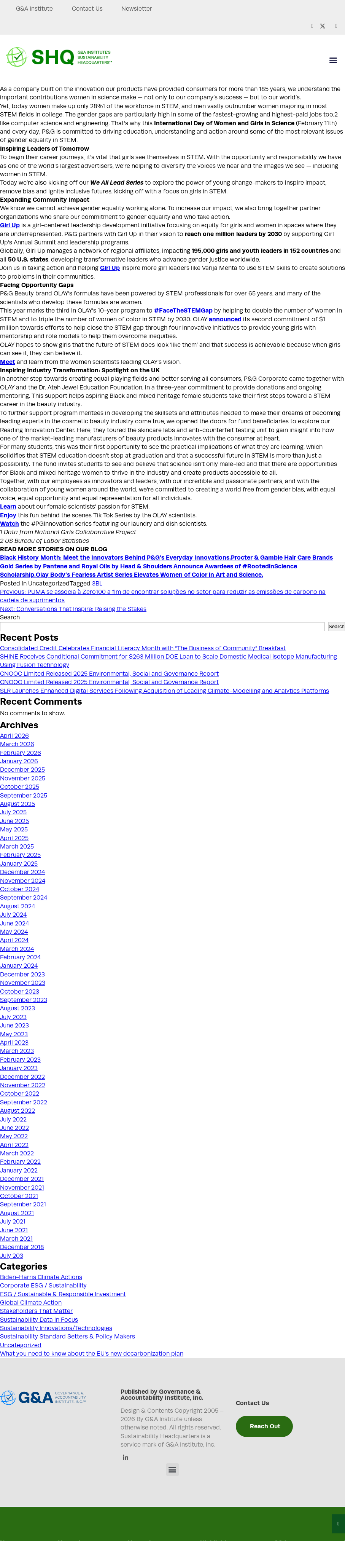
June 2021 (14, 1230)
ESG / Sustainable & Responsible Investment (63, 1294)
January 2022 (19, 1170)
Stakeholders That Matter (36, 1311)
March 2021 (16, 1238)
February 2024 (20, 957)
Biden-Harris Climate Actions (41, 1277)
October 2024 (19, 889)
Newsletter (142, 8)
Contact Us (90, 8)
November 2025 (22, 778)
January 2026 (19, 761)
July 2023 (13, 1017)
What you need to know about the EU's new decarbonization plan (91, 1353)
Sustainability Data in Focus (39, 1319)
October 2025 (19, 786)
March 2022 (17, 1153)
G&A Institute (35, 8)
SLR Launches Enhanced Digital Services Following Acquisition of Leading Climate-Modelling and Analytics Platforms (164, 691)
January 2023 (19, 1068)
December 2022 (22, 1077)
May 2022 (14, 1136)
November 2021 (22, 1187)
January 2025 (19, 863)
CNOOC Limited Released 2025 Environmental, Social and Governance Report (109, 673)
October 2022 (19, 1093)
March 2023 (17, 1051)
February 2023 (20, 1059)
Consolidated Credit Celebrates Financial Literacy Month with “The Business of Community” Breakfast (143, 648)
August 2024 (17, 906)
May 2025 (14, 829)
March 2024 (17, 949)
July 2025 (13, 812)
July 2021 (12, 1221)
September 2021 (23, 1204)
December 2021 (22, 1179)
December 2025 (22, 769)
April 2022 (14, 1145)
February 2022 (20, 1161)
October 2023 (19, 991)
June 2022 (14, 1128)
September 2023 (23, 1000)
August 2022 (17, 1110)
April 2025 (14, 838)
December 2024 (22, 872)
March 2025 (17, 846)
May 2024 (14, 931)
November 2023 (22, 982)
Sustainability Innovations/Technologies (56, 1328)
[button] (333, 60)
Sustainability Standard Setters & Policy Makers (67, 1336)
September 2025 (23, 795)
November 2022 (22, 1085)
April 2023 (14, 1042)
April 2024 (14, 940)
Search (10, 617)
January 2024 (19, 965)
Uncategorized (20, 1345)
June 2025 (14, 821)
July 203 (11, 1255)
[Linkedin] (125, 1458)
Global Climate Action (31, 1302)
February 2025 (20, 855)
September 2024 (23, 897)
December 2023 (22, 974)
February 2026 (20, 753)
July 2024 (13, 914)
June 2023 (14, 1025)
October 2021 (19, 1196)
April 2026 (14, 735)
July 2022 (13, 1119)
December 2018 (22, 1247)
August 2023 (17, 1008)
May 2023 (14, 1034)
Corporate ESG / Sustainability (43, 1285)
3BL (97, 583)
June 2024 (14, 923)
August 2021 (17, 1213)
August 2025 (17, 804)
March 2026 (17, 744)
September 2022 (23, 1102)
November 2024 (22, 880)
